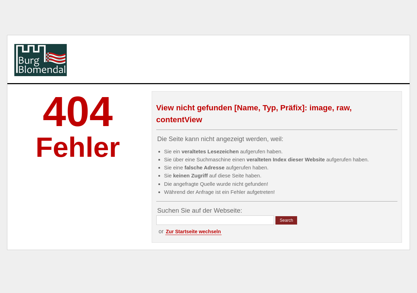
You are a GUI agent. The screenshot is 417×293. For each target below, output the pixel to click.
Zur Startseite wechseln (193, 231)
